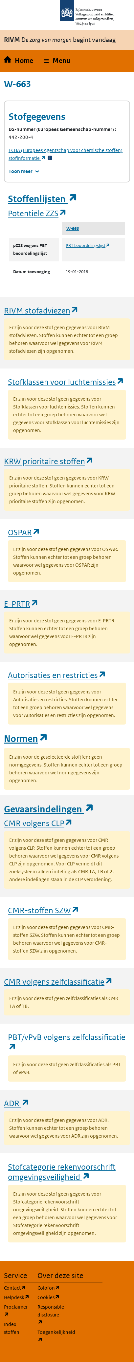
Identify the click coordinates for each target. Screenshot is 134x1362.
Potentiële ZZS (37, 213)
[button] (57, 61)
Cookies (50, 1297)
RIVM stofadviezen (41, 310)
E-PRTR (21, 603)
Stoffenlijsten (43, 199)
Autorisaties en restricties (57, 675)
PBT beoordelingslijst (88, 245)
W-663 (72, 228)
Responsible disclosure (50, 1315)
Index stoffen (11, 1328)
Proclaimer (17, 1311)
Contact (17, 1287)
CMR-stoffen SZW (43, 910)
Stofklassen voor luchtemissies (66, 382)
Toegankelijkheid (50, 1336)
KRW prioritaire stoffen (49, 461)
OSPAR (24, 532)
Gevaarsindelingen (49, 809)
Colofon (50, 1287)
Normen (26, 739)
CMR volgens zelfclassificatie (58, 981)
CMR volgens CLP (38, 823)
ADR (17, 1103)
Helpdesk (17, 1297)
